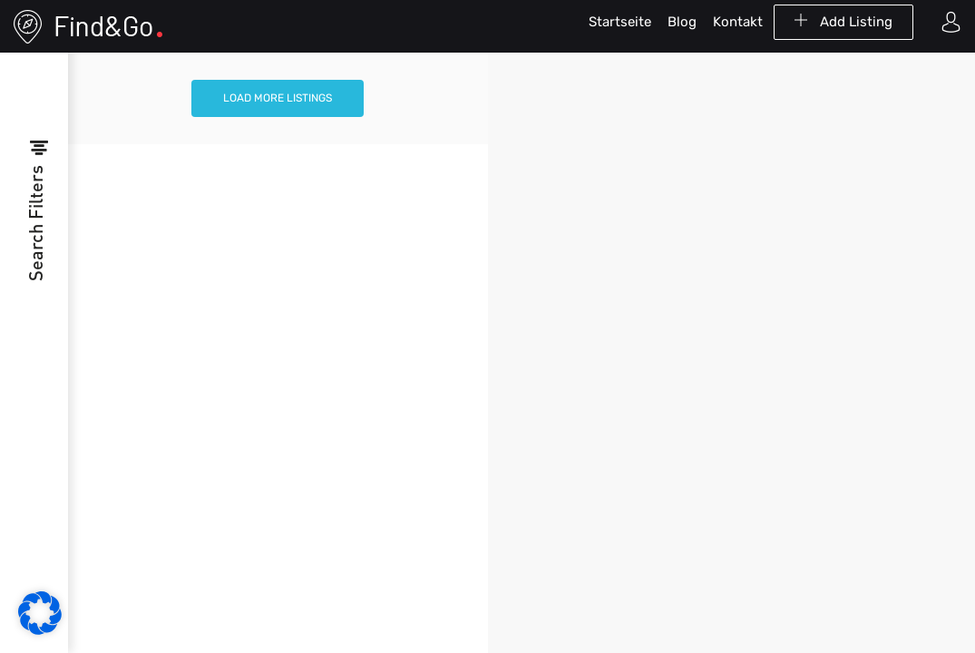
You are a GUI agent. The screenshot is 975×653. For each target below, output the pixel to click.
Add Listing (843, 22)
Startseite (620, 22)
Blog (682, 22)
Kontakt (738, 22)
